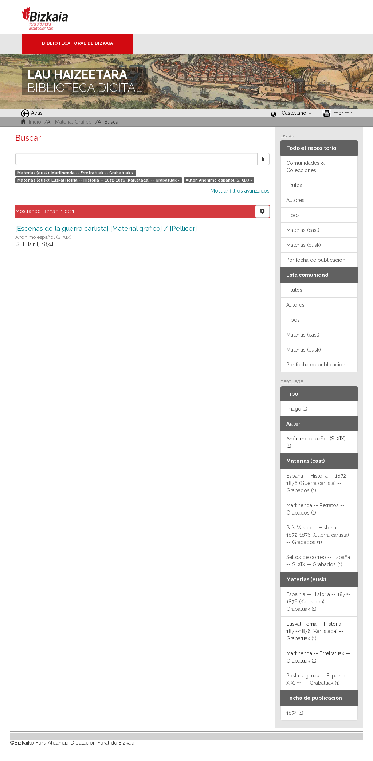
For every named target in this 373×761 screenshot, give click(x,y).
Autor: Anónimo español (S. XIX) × (219, 180)
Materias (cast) (302, 230)
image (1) (296, 409)
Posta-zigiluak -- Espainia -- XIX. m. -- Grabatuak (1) (318, 679)
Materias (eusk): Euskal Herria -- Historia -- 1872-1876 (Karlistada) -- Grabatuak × (98, 180)
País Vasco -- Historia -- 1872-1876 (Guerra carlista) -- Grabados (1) (317, 535)
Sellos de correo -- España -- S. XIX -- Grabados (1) (318, 560)
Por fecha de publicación (315, 260)
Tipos (293, 215)
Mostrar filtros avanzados (240, 191)
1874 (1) (294, 713)
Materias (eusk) (303, 245)
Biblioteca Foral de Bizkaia (77, 43)
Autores (295, 200)
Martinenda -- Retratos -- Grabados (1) (315, 509)
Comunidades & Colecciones (305, 166)
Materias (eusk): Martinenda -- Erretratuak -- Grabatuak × (75, 173)
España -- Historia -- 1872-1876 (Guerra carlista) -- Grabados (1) (317, 483)
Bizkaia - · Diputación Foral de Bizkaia (52, 17)
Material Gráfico (73, 122)
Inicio (35, 122)
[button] (296, 113)
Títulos (294, 185)
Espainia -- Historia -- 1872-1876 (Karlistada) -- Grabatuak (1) (318, 601)
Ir (263, 159)
